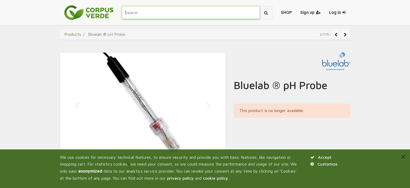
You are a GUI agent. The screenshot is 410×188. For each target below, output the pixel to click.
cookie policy (215, 178)
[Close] (403, 157)
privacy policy (180, 178)
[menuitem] (286, 12)
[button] (76, 104)
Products (72, 34)
